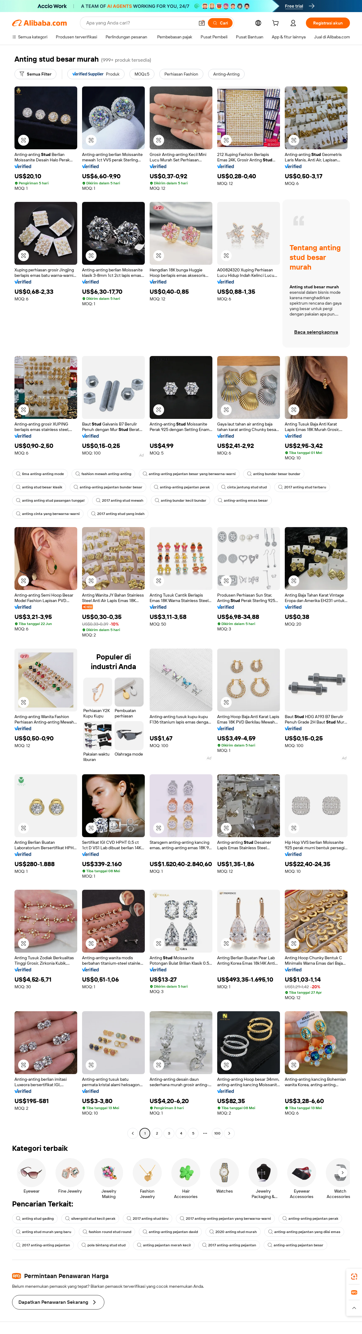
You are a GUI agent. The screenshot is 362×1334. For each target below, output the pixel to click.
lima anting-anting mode (40, 473)
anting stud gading (35, 1218)
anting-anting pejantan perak (182, 487)
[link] (354, 1276)
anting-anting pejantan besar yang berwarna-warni (189, 473)
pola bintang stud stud (103, 1245)
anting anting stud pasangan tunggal (50, 500)
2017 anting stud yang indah (117, 513)
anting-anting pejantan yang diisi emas (304, 1231)
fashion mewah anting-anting (103, 473)
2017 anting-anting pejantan (43, 1245)
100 (217, 1133)
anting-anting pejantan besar (295, 1245)
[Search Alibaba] (139, 23)
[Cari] (220, 23)
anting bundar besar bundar (273, 473)
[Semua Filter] (35, 74)
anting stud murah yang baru (43, 1231)
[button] (201, 23)
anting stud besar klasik (39, 487)
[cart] (276, 23)
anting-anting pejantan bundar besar (108, 487)
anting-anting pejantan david (170, 1231)
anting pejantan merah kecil (164, 1245)
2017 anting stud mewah (119, 500)
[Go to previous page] (132, 1133)
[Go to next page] (229, 1133)
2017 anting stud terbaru (302, 487)
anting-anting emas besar (243, 500)
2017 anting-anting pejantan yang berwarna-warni (225, 1218)
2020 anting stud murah (233, 1231)
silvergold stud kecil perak (90, 1218)
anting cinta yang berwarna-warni (48, 513)
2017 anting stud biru (147, 1218)
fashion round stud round (107, 1231)
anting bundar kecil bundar (180, 500)
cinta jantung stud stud (244, 487)
